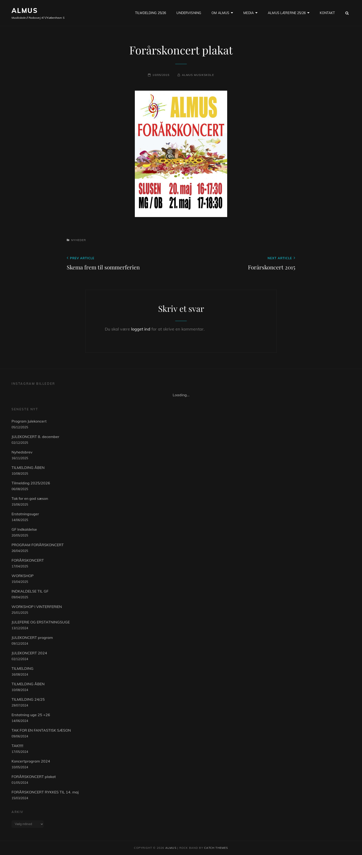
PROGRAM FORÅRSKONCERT (38, 544)
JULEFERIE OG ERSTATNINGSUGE (41, 622)
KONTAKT (327, 13)
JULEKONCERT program (32, 637)
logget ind (140, 329)
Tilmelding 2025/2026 (31, 483)
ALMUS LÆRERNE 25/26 (287, 13)
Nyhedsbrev (22, 452)
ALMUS (25, 10)
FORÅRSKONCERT (28, 560)
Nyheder (78, 240)
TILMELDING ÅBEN (28, 467)
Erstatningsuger (25, 514)
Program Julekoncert (29, 421)
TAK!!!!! (17, 745)
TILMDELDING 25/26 (150, 13)
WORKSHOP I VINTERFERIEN (37, 606)
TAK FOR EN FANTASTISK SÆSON (41, 730)
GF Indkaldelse (24, 529)
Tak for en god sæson (30, 498)
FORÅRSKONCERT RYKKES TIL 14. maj (45, 792)
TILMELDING (22, 668)
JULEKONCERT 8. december (35, 436)
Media (248, 13)
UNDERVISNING (188, 13)
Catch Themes (216, 847)
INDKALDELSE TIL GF (30, 591)
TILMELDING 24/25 (28, 699)
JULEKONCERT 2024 (29, 653)
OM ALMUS (220, 13)
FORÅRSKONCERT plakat (34, 776)
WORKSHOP (22, 575)
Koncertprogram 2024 (31, 761)
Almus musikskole (198, 75)
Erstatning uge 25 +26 (31, 714)
